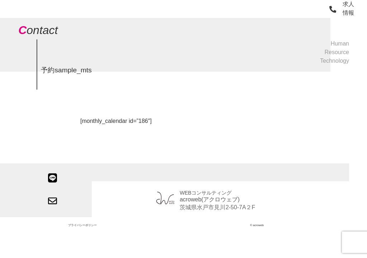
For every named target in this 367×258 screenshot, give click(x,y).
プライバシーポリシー (82, 225)
